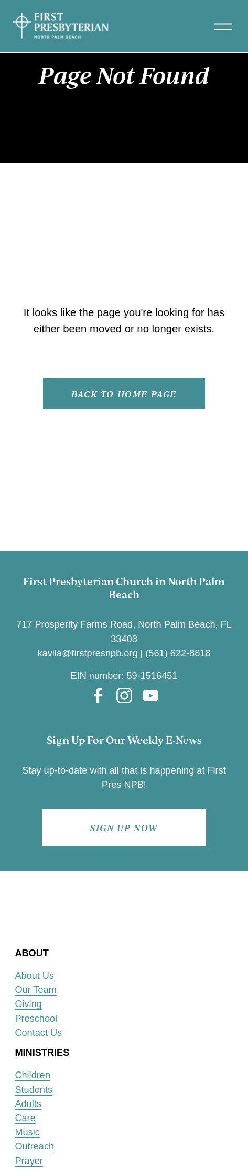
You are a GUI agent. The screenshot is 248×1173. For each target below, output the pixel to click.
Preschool (36, 1018)
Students (33, 1090)
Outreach (34, 1146)
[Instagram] (124, 695)
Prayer (28, 1161)
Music (27, 1132)
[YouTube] (150, 695)
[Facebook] (98, 695)
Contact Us (38, 1032)
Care (25, 1118)
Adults (28, 1104)
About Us (34, 975)
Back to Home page (124, 393)
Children (32, 1075)
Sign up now (124, 827)
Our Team (35, 990)
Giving (28, 1004)
